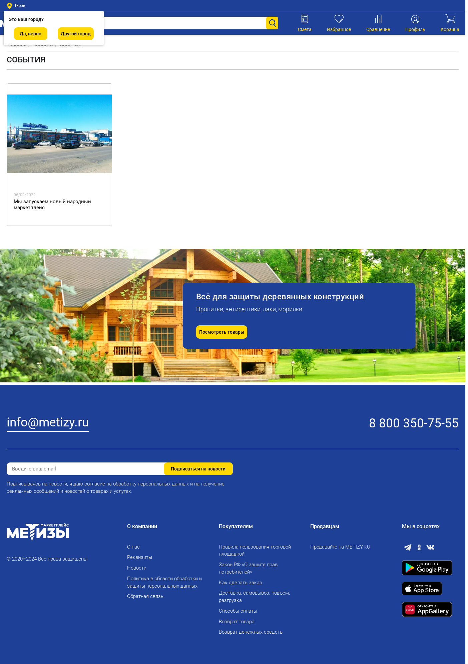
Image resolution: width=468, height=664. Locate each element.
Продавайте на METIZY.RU (340, 547)
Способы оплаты (238, 611)
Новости (136, 568)
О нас (133, 547)
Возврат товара (237, 622)
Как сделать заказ (240, 583)
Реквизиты (139, 557)
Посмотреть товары (221, 332)
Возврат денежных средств (251, 632)
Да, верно (30, 33)
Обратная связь (145, 596)
